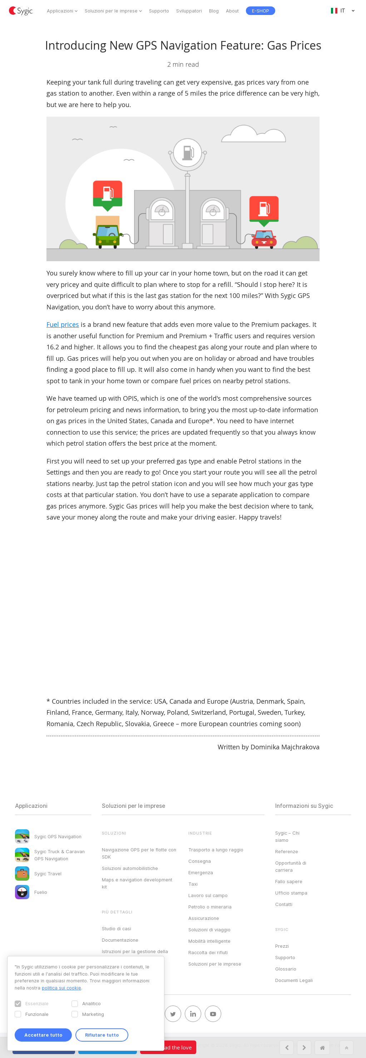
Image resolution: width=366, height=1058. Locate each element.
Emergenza (200, 872)
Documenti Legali (294, 980)
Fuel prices (62, 324)
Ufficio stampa (291, 893)
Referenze (286, 851)
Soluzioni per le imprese (111, 11)
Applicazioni (60, 11)
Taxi (193, 884)
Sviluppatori (189, 11)
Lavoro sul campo (208, 895)
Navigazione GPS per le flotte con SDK (139, 853)
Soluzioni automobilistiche (130, 868)
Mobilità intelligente (209, 941)
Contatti (283, 904)
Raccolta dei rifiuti (208, 952)
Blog (214, 11)
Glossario (285, 969)
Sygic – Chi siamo (287, 836)
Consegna (199, 861)
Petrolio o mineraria (210, 907)
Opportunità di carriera (290, 866)
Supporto (159, 11)
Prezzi (282, 946)
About (232, 11)
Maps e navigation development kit (137, 883)
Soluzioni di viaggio (209, 929)
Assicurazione (203, 918)
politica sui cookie (61, 988)
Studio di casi (116, 928)
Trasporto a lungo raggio (215, 849)
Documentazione (120, 940)
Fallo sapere (288, 881)
